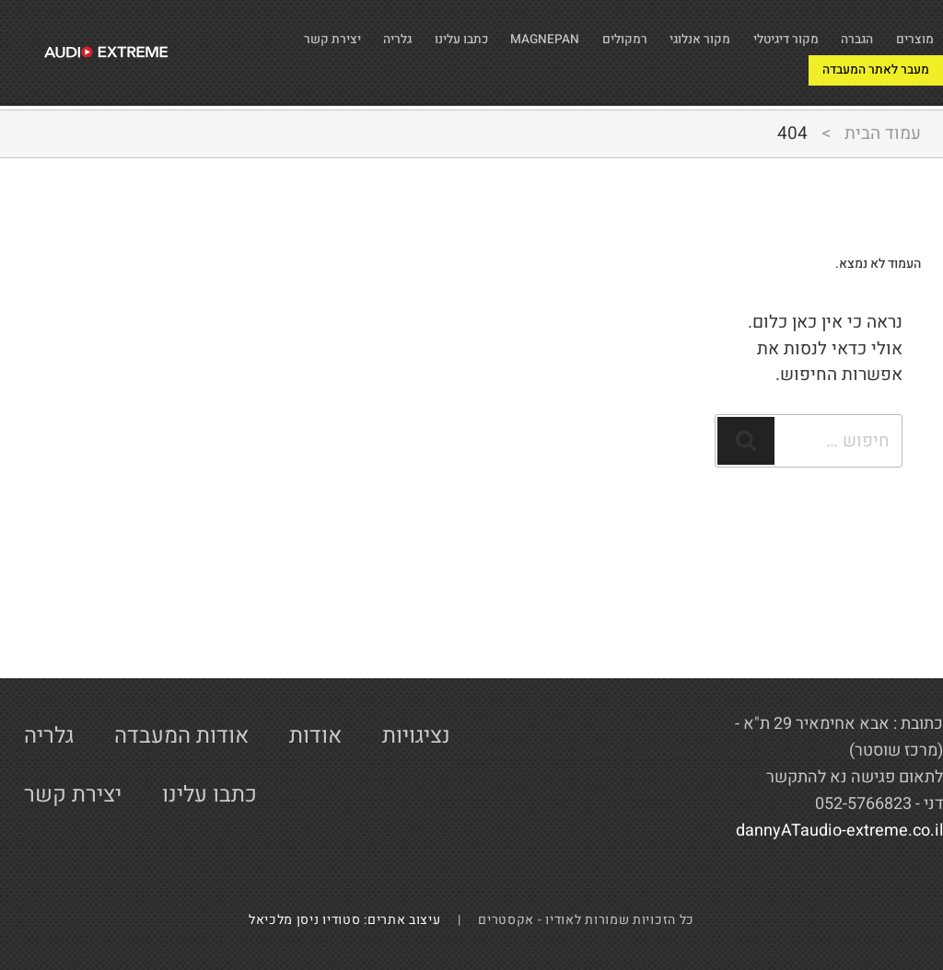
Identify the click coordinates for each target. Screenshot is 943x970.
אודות (315, 736)
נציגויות (416, 736)
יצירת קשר (897, 71)
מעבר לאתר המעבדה (764, 71)
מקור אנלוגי (646, 33)
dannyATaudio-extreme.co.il (839, 830)
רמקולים (555, 33)
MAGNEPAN (458, 33)
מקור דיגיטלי (752, 33)
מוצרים (910, 33)
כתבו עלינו (355, 33)
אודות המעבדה (181, 736)
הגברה (840, 33)
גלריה (277, 33)
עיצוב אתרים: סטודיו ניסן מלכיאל (352, 920)
